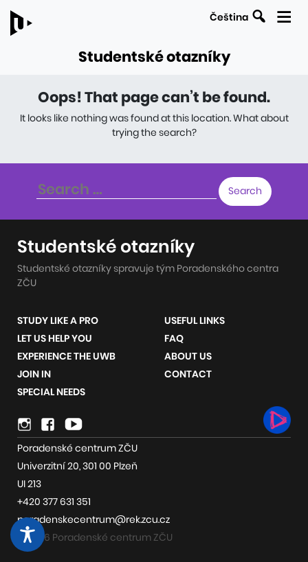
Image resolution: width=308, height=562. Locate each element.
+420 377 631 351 (54, 501)
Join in (34, 374)
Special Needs (51, 392)
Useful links (194, 320)
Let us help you (54, 338)
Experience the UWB (66, 356)
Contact (188, 374)
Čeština (229, 17)
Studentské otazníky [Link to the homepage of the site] (154, 57)
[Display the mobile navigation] (284, 15)
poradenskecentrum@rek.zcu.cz (93, 519)
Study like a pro (57, 320)
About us (188, 356)
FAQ (174, 338)
